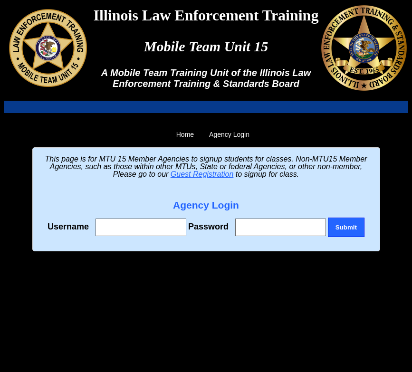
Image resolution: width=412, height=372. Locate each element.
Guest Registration (202, 174)
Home (185, 134)
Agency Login (229, 134)
